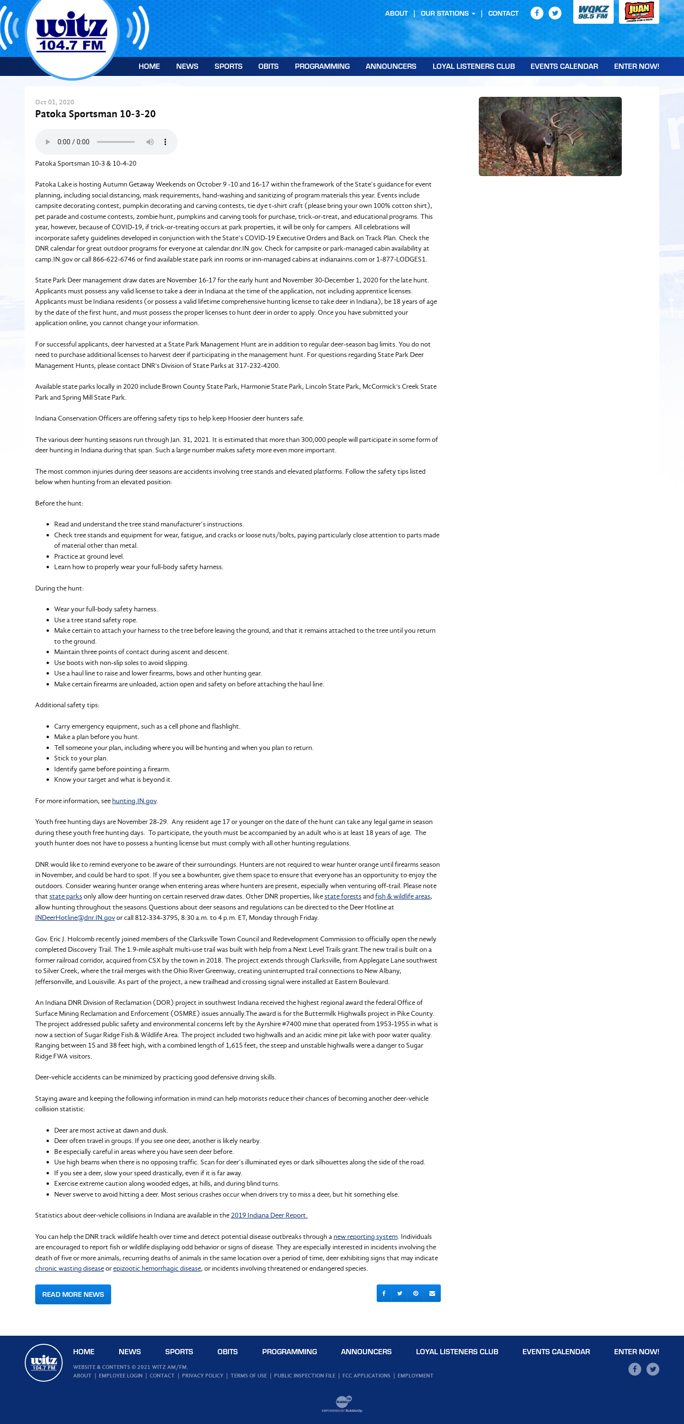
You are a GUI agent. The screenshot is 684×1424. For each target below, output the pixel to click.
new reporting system (365, 1236)
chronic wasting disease (69, 1268)
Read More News (73, 1294)
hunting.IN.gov (134, 800)
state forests (342, 896)
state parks (65, 896)
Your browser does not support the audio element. (106, 142)
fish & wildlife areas (402, 896)
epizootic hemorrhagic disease (157, 1268)
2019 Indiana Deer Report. (269, 1215)
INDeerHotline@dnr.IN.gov (75, 917)
